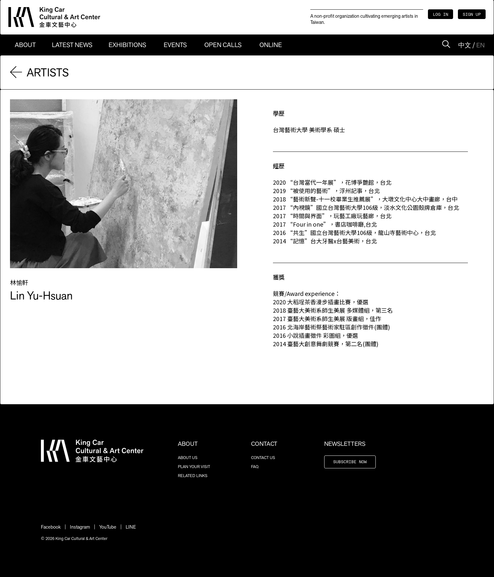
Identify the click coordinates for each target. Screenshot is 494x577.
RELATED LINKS (193, 476)
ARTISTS (39, 72)
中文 (464, 45)
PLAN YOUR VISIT (194, 467)
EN (480, 45)
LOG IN (440, 15)
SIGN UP (472, 15)
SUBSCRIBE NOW (350, 462)
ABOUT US (188, 457)
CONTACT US (263, 457)
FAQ (254, 467)
